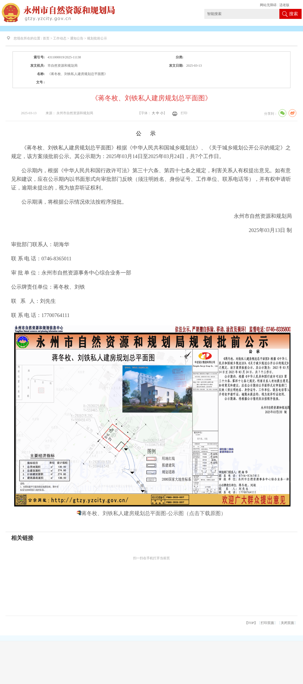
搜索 (293, 13)
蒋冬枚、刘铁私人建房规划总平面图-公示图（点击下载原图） (153, 513)
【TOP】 (251, 623)
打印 (184, 113)
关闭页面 (287, 623)
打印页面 (267, 623)
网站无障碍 (268, 5)
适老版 (284, 5)
